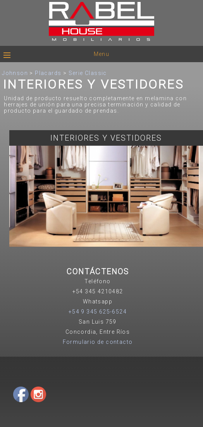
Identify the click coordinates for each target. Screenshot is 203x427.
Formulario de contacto (98, 342)
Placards (48, 73)
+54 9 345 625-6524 (98, 311)
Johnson (15, 73)
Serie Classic (88, 73)
